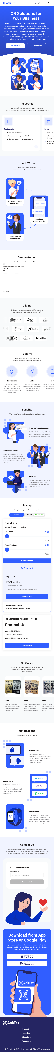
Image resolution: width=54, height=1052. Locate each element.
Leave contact (27, 882)
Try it (4, 264)
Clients (28, 3)
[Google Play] (27, 963)
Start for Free (27, 596)
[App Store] (27, 956)
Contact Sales (27, 645)
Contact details (14, 871)
